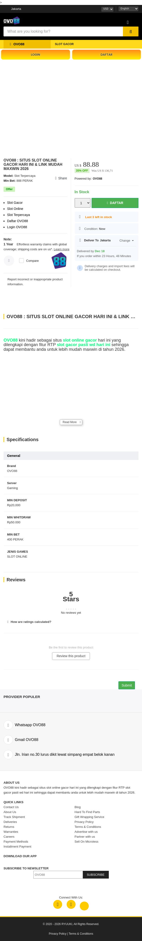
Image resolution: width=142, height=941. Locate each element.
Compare (32, 260)
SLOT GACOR (64, 44)
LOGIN (35, 54)
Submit (127, 685)
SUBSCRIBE (95, 874)
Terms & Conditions (81, 933)
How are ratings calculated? (28, 622)
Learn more (61, 249)
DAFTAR (107, 54)
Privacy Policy (57, 933)
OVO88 (97, 178)
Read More (70, 422)
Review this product (71, 656)
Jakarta (16, 9)
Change (126, 240)
